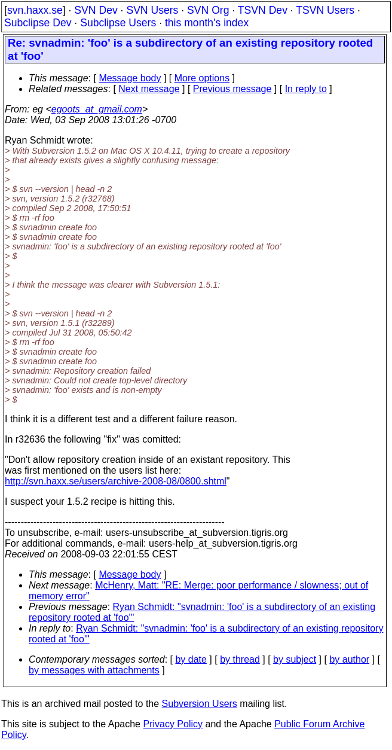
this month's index (207, 23)
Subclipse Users (118, 23)
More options (202, 78)
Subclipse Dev (37, 23)
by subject (294, 659)
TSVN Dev (262, 10)
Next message (148, 89)
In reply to (306, 89)
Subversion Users (199, 704)
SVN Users (152, 10)
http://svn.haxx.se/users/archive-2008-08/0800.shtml (115, 481)
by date (190, 659)
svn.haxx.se (35, 10)
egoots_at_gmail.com (96, 109)
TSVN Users (325, 10)
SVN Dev (95, 10)
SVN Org (208, 10)
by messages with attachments (94, 670)
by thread (240, 659)
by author (349, 659)
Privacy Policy (173, 724)
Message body (130, 78)
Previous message (232, 89)
